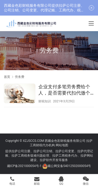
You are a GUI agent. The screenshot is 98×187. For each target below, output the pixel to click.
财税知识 (44, 101)
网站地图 (62, 145)
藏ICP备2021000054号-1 (24, 166)
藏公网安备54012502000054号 (69, 166)
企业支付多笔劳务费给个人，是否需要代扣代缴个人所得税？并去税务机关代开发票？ (64, 90)
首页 (7, 77)
